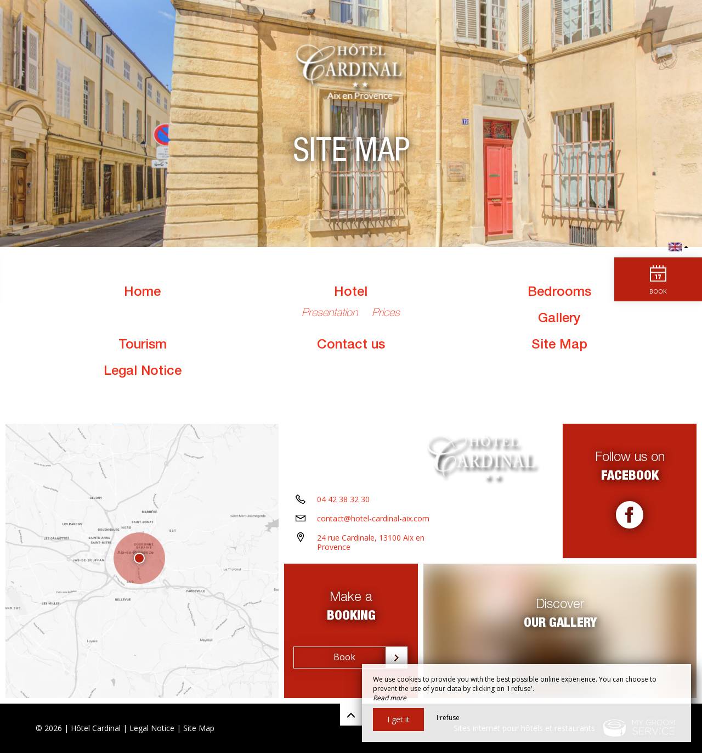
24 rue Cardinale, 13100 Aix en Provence (370, 542)
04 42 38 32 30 (343, 499)
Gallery (559, 319)
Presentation (331, 313)
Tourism (142, 345)
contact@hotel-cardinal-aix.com (373, 518)
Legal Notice (143, 372)
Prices (386, 313)
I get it (398, 719)
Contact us (351, 345)
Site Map (559, 345)
